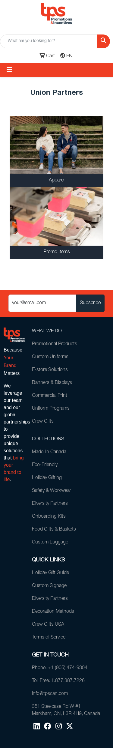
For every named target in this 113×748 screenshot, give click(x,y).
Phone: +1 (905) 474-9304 (59, 668)
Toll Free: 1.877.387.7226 (58, 681)
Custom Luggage (50, 542)
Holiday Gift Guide (50, 573)
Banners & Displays (52, 383)
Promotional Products (54, 344)
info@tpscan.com (50, 694)
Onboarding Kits (49, 516)
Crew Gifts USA (48, 624)
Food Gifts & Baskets (54, 529)
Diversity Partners (50, 503)
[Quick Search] (48, 41)
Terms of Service (48, 637)
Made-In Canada (49, 452)
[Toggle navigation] (9, 70)
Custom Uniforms (50, 357)
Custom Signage (49, 586)
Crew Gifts (43, 421)
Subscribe (90, 303)
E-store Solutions (50, 370)
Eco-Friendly (45, 465)
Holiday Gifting (47, 478)
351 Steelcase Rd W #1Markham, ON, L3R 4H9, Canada (66, 711)
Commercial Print (49, 395)
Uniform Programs (51, 408)
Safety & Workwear (51, 491)
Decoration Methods (53, 611)
